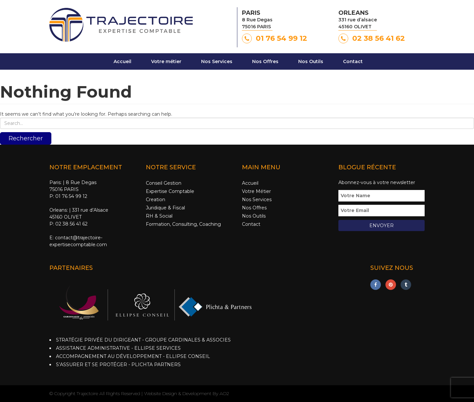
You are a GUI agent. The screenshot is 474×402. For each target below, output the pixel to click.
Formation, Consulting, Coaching (183, 224)
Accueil (122, 61)
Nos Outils (310, 61)
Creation (155, 199)
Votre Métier (256, 191)
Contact (353, 61)
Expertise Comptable (170, 191)
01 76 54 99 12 (281, 38)
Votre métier (166, 61)
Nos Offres (265, 61)
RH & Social (159, 216)
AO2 (224, 393)
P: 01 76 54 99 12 (68, 196)
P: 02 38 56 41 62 (68, 224)
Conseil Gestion (163, 183)
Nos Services (216, 61)
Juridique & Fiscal (165, 208)
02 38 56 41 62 (378, 38)
